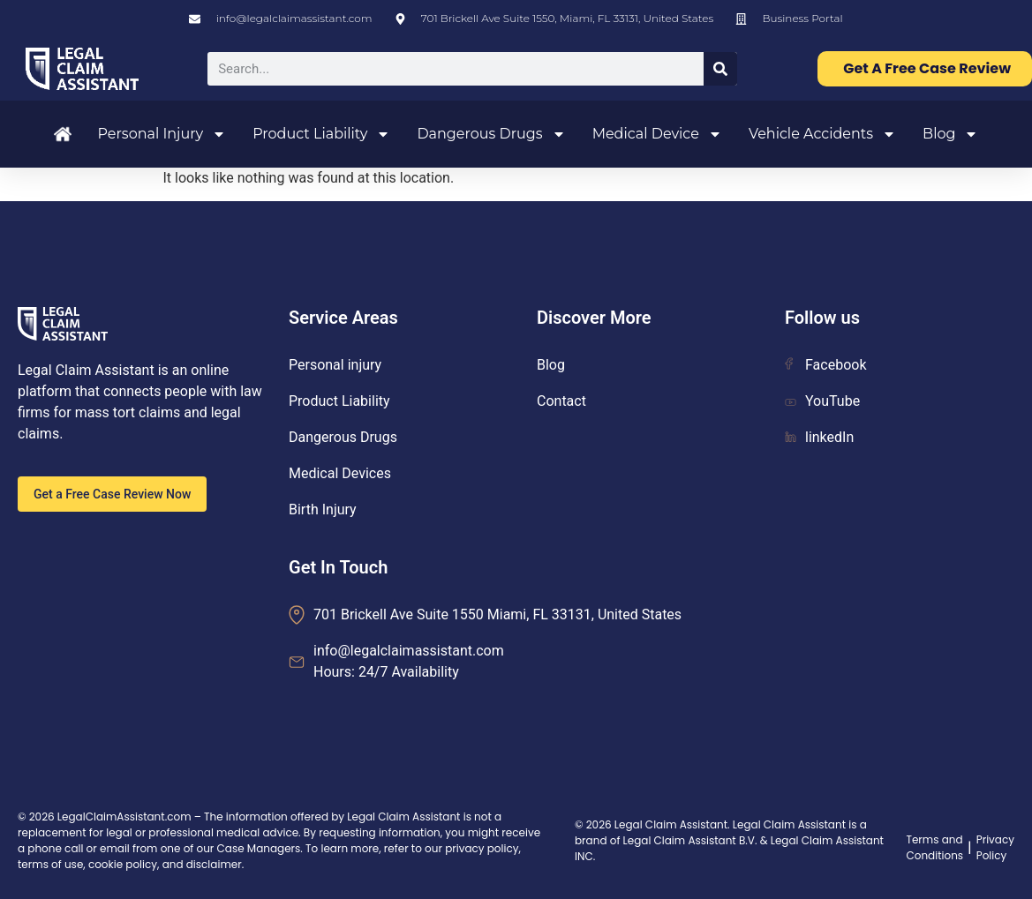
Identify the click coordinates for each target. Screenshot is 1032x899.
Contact (561, 401)
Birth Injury (323, 509)
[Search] (720, 69)
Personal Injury (162, 134)
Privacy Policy (995, 847)
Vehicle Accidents (822, 134)
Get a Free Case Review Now (112, 494)
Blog (950, 134)
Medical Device (657, 134)
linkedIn (819, 437)
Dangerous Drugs (491, 134)
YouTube (822, 401)
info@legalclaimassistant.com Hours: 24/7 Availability (408, 661)
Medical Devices (340, 473)
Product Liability (321, 134)
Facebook (825, 364)
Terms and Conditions (934, 847)
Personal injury (335, 364)
